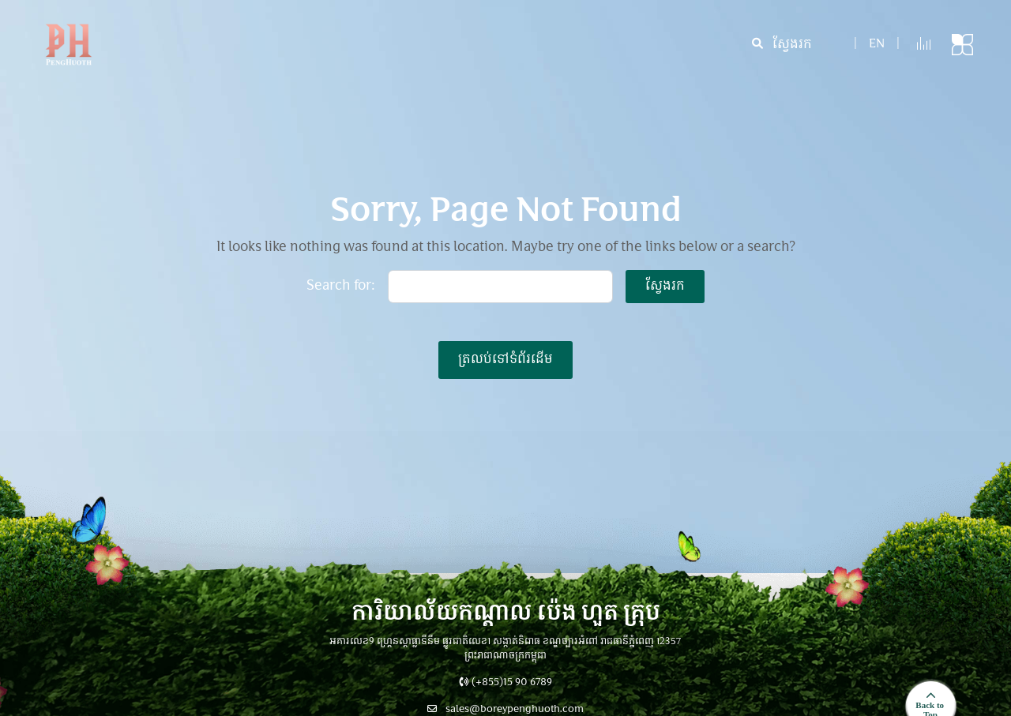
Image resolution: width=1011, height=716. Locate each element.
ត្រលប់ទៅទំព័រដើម (505, 360)
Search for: (340, 286)
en (877, 44)
